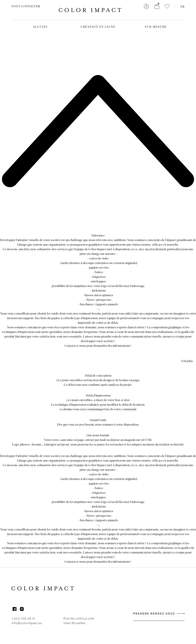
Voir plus (187, 361)
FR (182, 6)
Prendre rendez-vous (159, 613)
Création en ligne (98, 26)
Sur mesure (156, 26)
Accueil (40, 26)
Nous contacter (25, 6)
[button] (167, 6)
